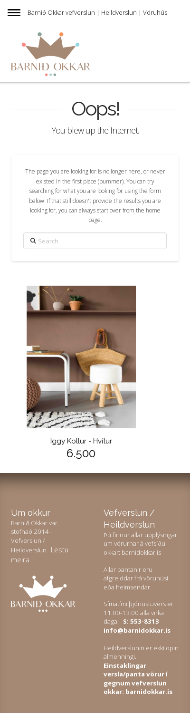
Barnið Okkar (46, 12)
